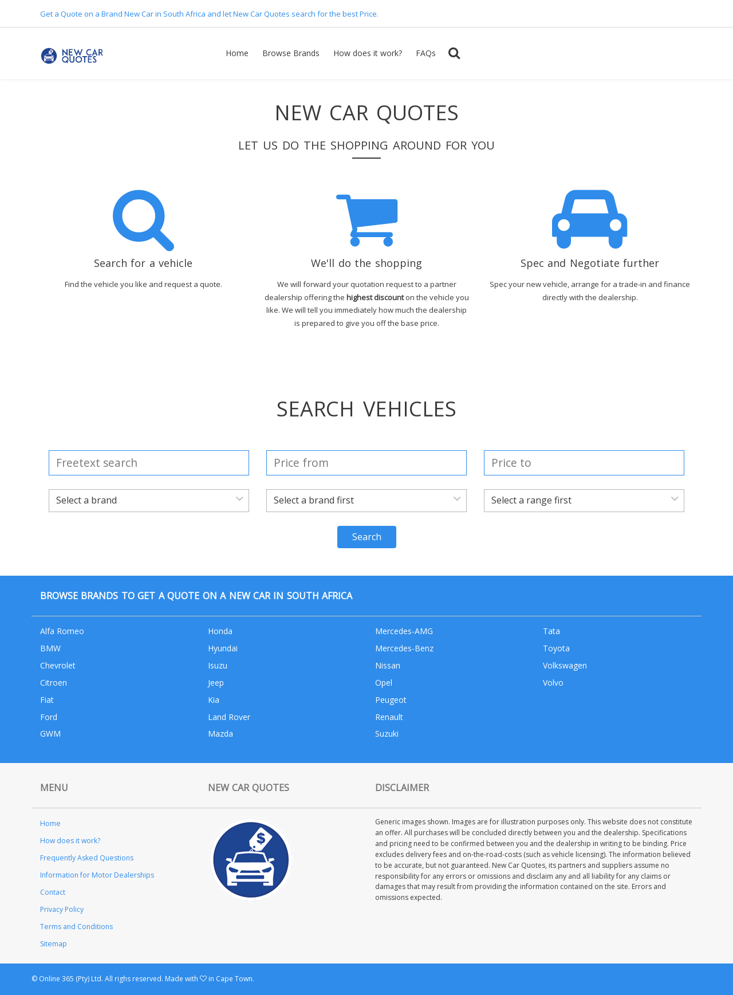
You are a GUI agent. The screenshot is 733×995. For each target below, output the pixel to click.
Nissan (387, 665)
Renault (389, 716)
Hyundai (223, 648)
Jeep (216, 682)
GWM (50, 733)
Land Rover (229, 716)
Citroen (53, 682)
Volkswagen (565, 665)
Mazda (220, 733)
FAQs (426, 53)
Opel (383, 682)
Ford (48, 716)
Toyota (556, 648)
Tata (551, 631)
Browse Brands (291, 53)
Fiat (47, 699)
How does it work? (367, 53)
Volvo (553, 682)
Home (237, 53)
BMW (50, 648)
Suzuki (387, 733)
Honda (220, 631)
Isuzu (217, 665)
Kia (213, 699)
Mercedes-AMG (404, 631)
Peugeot (391, 699)
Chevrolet (58, 665)
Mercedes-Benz (404, 648)
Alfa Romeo (62, 631)
